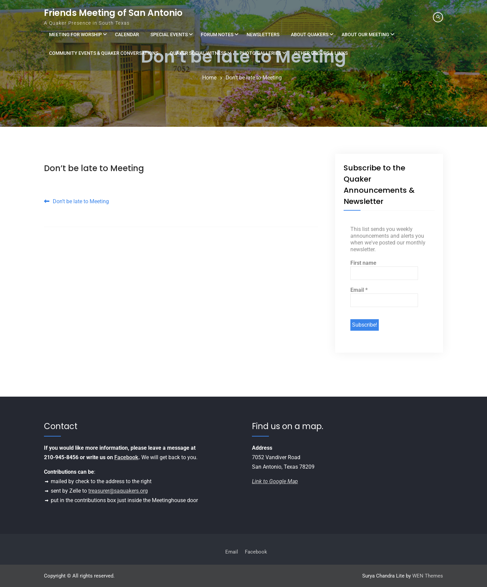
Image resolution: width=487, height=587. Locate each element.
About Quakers (309, 34)
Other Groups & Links (321, 53)
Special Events (169, 34)
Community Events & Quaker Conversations (103, 53)
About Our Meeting (365, 34)
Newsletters (263, 34)
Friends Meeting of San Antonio (113, 13)
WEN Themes (427, 576)
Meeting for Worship (75, 34)
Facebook (126, 457)
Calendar (127, 34)
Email (359, 290)
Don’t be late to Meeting (94, 168)
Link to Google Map (275, 481)
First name (363, 263)
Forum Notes (217, 34)
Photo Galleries (260, 53)
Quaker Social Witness (198, 53)
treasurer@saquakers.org (118, 491)
